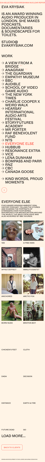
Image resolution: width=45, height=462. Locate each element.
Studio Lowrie (20, 459)
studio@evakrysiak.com (17, 43)
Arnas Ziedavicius (32, 459)
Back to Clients (12, 447)
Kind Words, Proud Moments (22, 180)
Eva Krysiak (12, 6)
